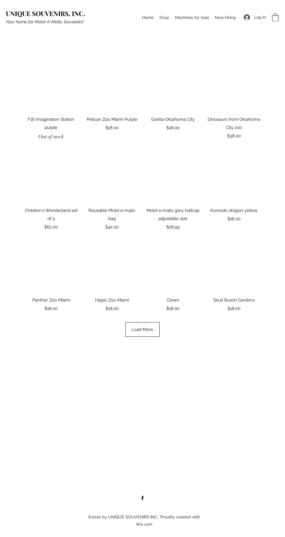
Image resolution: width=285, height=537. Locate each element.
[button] (275, 17)
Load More (142, 333)
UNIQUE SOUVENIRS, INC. (45, 13)
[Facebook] (142, 498)
